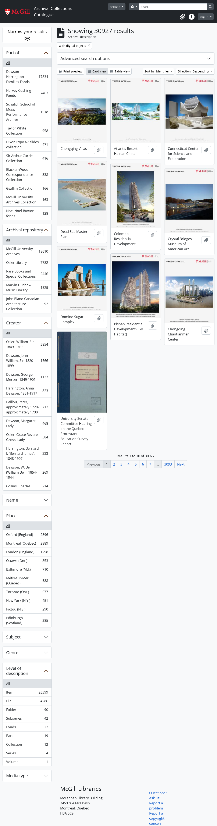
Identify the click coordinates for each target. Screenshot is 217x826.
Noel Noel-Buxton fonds (27, 213)
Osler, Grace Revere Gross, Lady (27, 437)
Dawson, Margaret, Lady (27, 423)
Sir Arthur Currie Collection (27, 158)
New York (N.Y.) (27, 601)
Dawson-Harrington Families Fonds (27, 76)
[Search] (173, 6)
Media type (17, 776)
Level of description (17, 670)
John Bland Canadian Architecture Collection (27, 303)
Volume (27, 762)
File (27, 701)
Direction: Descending (194, 71)
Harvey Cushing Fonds (27, 93)
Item (27, 693)
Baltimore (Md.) (27, 570)
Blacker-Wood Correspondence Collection (27, 174)
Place (11, 516)
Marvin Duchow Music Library (27, 287)
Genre (12, 652)
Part (27, 736)
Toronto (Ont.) (27, 592)
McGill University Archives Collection (27, 199)
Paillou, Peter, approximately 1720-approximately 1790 (27, 407)
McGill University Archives (27, 251)
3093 (168, 464)
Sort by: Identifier (157, 71)
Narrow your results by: (27, 35)
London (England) (27, 552)
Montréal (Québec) (27, 544)
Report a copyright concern (156, 818)
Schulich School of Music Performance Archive (27, 112)
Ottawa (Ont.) (27, 561)
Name (12, 500)
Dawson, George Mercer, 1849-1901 (27, 377)
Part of (12, 53)
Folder (27, 710)
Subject (13, 637)
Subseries (27, 719)
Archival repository (24, 230)
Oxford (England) (27, 535)
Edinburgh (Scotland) (27, 620)
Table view (120, 71)
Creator (13, 323)
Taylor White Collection (27, 131)
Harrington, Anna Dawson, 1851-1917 (27, 391)
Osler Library (27, 263)
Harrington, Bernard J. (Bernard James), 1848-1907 (27, 453)
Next (181, 464)
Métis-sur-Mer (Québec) (27, 580)
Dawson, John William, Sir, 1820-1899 (27, 360)
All (8, 63)
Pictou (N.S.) (27, 610)
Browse (115, 7)
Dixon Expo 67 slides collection (27, 144)
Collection (27, 745)
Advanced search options (85, 58)
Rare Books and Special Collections (27, 274)
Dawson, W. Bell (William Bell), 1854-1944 (27, 472)
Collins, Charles (27, 487)
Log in (204, 17)
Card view (97, 71)
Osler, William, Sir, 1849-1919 (27, 344)
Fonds (27, 727)
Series (27, 754)
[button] (182, 16)
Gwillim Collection (27, 189)
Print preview (70, 71)
